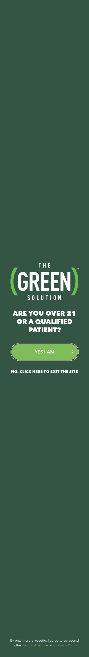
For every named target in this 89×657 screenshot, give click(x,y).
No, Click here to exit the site (44, 371)
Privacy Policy (66, 645)
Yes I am (54, 351)
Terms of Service (35, 645)
